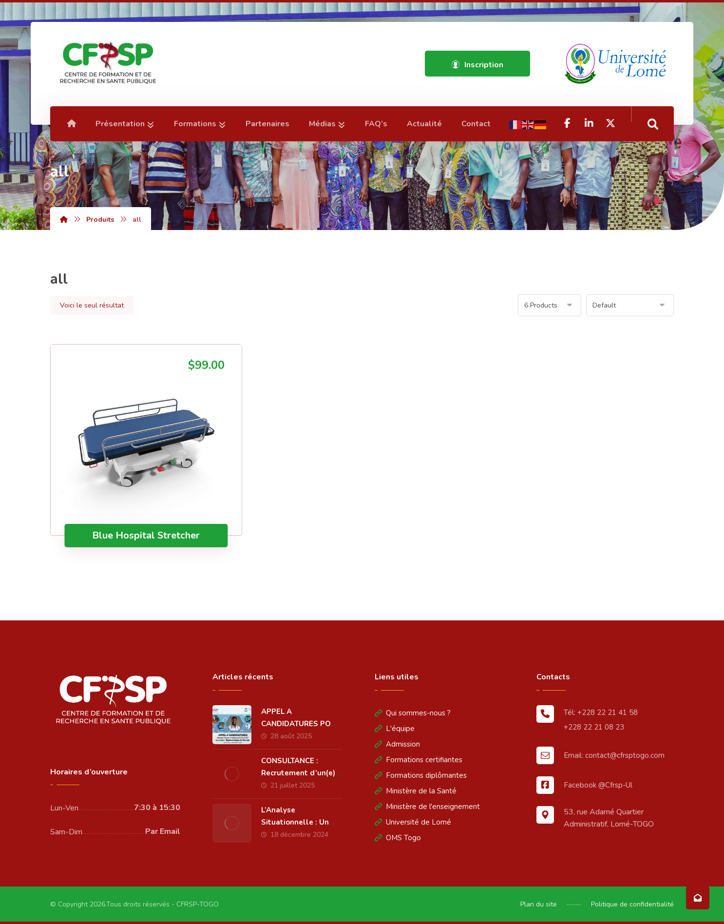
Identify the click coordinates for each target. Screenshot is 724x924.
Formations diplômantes (421, 775)
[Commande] (630, 305)
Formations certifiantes (418, 760)
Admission (397, 744)
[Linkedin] (589, 123)
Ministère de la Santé (416, 791)
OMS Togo (398, 838)
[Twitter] (610, 123)
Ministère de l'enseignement (427, 806)
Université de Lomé (413, 822)
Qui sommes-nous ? (413, 713)
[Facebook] (567, 123)
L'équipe (395, 728)
